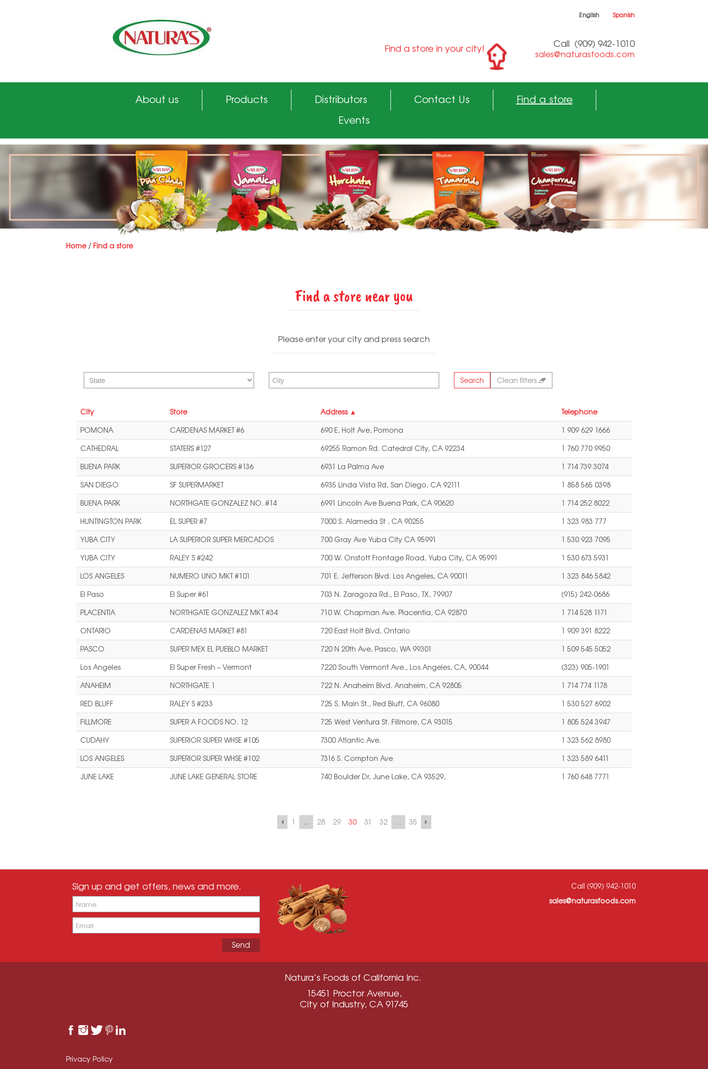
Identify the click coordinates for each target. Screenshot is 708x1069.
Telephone (579, 412)
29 (337, 822)
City (87, 412)
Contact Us (442, 99)
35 (413, 822)
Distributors (341, 99)
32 (383, 822)
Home (76, 245)
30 (352, 822)
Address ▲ (338, 412)
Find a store (544, 99)
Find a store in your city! (434, 48)
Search (472, 380)
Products (246, 99)
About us (157, 99)
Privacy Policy (89, 1059)
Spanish (624, 15)
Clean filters (521, 380)
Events (354, 120)
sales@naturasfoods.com (585, 54)
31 (368, 822)
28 (321, 822)
